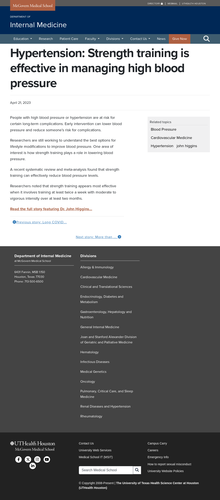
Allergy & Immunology (97, 267)
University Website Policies (166, 471)
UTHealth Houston (194, 3)
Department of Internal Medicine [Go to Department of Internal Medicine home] (42, 256)
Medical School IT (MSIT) (96, 457)
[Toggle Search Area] (206, 39)
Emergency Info (158, 457)
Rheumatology (91, 416)
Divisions (113, 39)
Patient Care (69, 39)
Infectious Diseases (94, 362)
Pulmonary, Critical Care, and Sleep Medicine (106, 394)
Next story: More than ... (98, 237)
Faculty (91, 39)
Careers (153, 450)
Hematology (89, 352)
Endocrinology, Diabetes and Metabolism (101, 299)
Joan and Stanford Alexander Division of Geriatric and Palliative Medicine (108, 340)
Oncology (87, 381)
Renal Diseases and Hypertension (105, 406)
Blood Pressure (163, 129)
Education (21, 39)
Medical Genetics (93, 372)
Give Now (179, 39)
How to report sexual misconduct (169, 464)
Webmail (173, 3)
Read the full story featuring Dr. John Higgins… (51, 209)
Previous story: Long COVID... (40, 222)
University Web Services (95, 450)
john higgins (187, 146)
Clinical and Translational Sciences (106, 287)
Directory (155, 3)
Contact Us (139, 39)
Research (46, 39)
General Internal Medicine (99, 327)
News (161, 39)
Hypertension (162, 146)
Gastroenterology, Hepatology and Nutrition (106, 315)
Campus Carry (157, 443)
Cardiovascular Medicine (171, 137)
